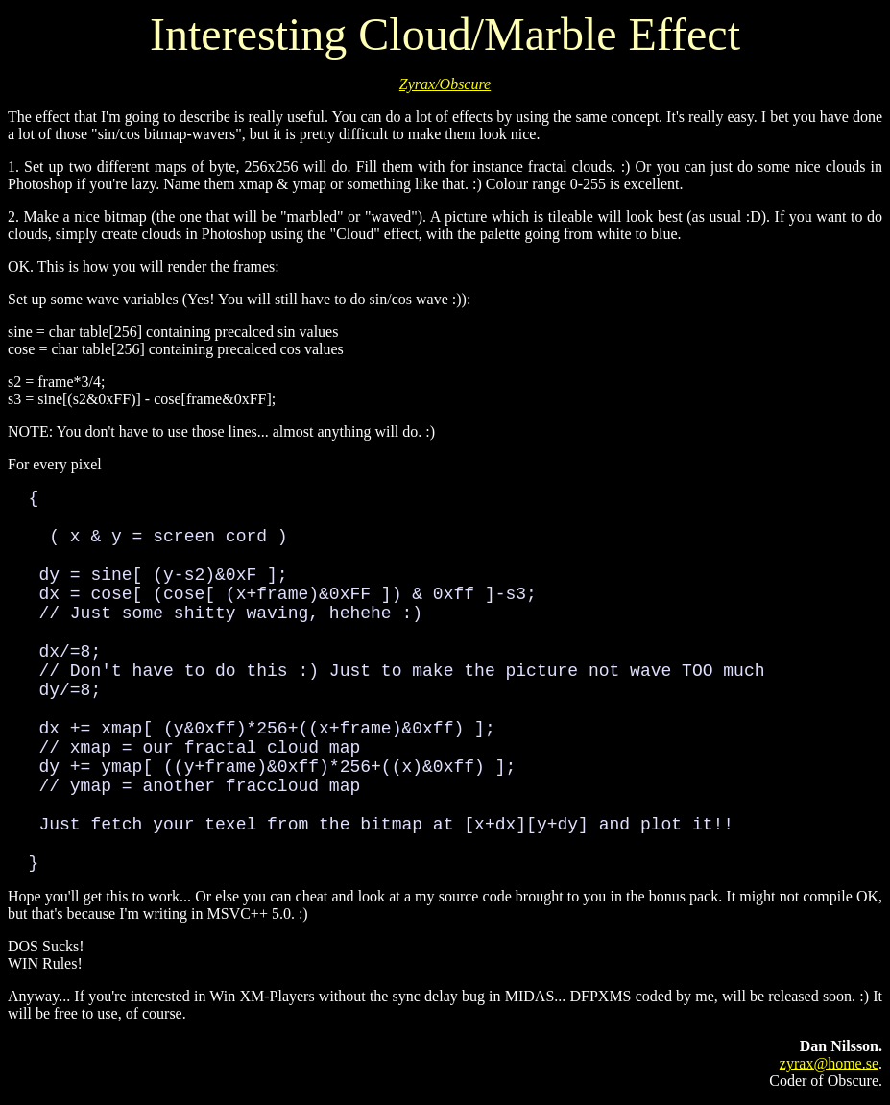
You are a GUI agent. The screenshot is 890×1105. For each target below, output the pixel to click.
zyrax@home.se (829, 1063)
